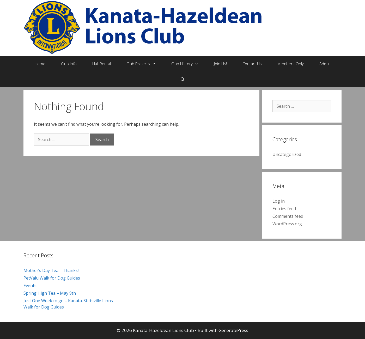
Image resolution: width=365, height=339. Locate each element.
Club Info (69, 63)
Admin (325, 63)
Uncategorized (286, 154)
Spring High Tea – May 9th (49, 293)
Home (40, 63)
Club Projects (144, 63)
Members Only (290, 63)
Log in (278, 201)
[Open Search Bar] (182, 79)
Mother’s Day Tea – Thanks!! (51, 270)
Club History (188, 63)
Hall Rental (101, 63)
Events (29, 285)
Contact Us (252, 63)
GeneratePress (233, 330)
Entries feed (284, 208)
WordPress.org (287, 224)
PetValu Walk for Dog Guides (51, 278)
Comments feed (287, 216)
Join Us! (220, 63)
